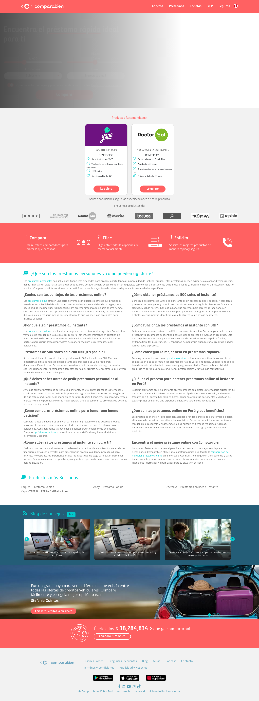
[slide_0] (209, 615)
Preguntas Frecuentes (123, 661)
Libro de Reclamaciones (165, 691)
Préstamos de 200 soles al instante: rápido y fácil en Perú (57, 554)
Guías (156, 661)
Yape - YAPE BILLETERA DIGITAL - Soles (44, 491)
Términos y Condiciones (110, 81)
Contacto (187, 661)
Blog (145, 661)
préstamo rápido (176, 358)
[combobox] (49, 73)
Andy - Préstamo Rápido (108, 487)
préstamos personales (40, 281)
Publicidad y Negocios (133, 667)
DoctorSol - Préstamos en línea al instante (192, 487)
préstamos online (37, 300)
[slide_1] (213, 615)
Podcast (171, 661)
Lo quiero (106, 188)
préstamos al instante (40, 331)
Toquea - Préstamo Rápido (37, 487)
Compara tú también (112, 636)
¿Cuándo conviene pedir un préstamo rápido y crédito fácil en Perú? (127, 554)
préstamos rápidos (45, 432)
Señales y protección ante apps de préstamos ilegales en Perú (197, 554)
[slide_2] (218, 615)
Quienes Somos (94, 661)
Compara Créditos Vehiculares (53, 611)
